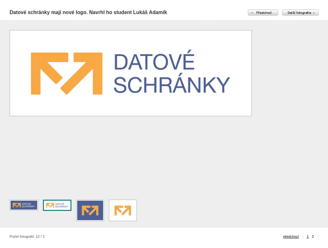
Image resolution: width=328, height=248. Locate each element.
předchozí (291, 236)
